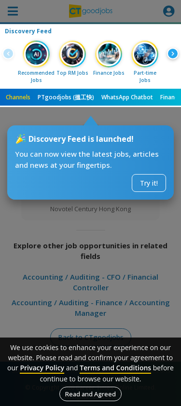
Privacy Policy (42, 367)
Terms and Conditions (115, 367)
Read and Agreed (90, 394)
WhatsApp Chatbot (127, 97)
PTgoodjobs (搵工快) (66, 97)
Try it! (149, 183)
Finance (170, 97)
